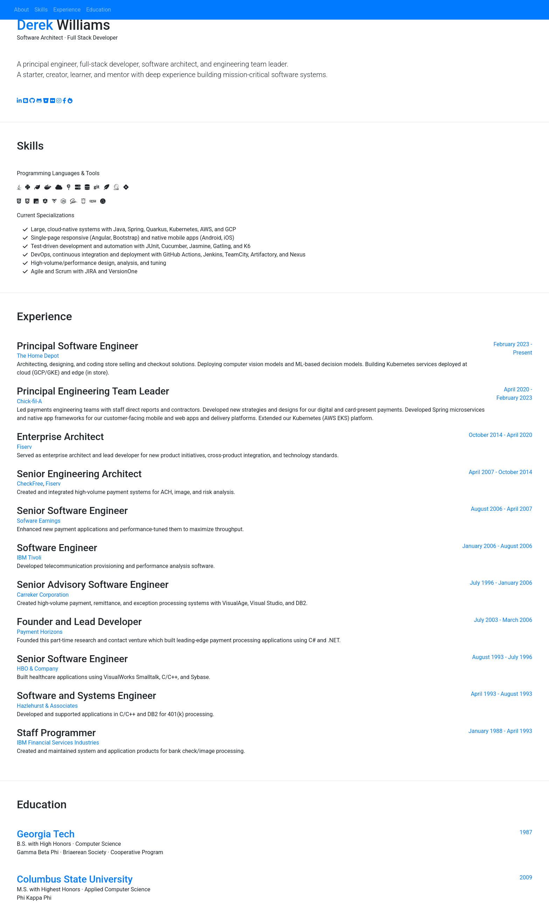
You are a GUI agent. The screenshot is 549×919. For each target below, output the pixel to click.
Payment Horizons (40, 632)
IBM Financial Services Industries (58, 742)
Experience (67, 9)
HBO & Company (37, 668)
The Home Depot (38, 355)
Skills (41, 9)
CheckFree (30, 483)
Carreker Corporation (43, 594)
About (21, 9)
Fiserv (24, 447)
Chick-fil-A (29, 401)
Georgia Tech (46, 834)
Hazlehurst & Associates (47, 705)
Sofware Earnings (39, 520)
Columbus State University (75, 879)
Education (98, 9)
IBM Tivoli (29, 557)
